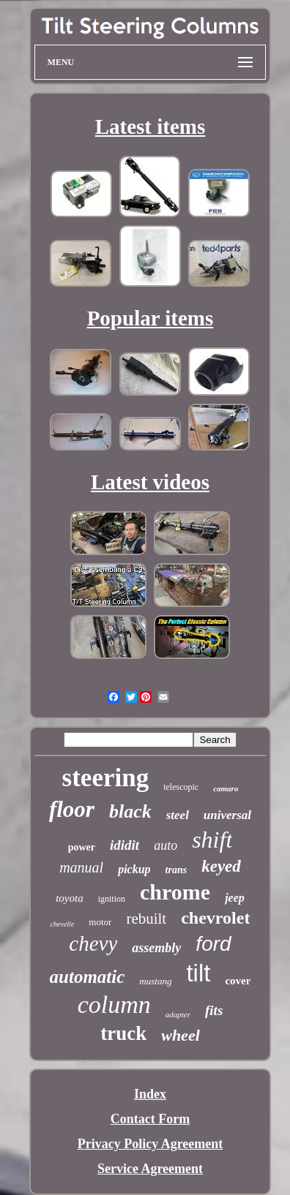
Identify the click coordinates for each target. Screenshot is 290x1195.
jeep (235, 897)
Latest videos (150, 482)
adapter (178, 1014)
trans (176, 869)
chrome (175, 892)
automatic (87, 977)
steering (105, 778)
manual (81, 867)
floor (71, 809)
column (114, 1004)
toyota (69, 898)
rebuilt (146, 918)
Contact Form (150, 1119)
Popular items (150, 318)
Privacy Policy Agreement (150, 1143)
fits (214, 1010)
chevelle (63, 924)
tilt (198, 973)
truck (123, 1033)
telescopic (180, 787)
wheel (180, 1035)
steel (177, 815)
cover (237, 981)
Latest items (150, 126)
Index (150, 1094)
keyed (221, 866)
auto (165, 845)
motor (100, 921)
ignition (111, 899)
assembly (156, 947)
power (81, 847)
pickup (134, 869)
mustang (155, 981)
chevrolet (215, 917)
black (130, 811)
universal (227, 815)
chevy (93, 943)
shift (212, 839)
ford (213, 943)
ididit (124, 845)
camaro (225, 788)
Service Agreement (150, 1168)
